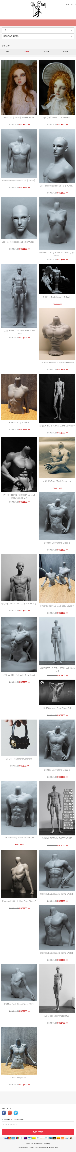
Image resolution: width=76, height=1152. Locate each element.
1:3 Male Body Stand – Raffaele (57, 297)
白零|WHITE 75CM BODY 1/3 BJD (57, 838)
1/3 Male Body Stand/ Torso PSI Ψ (19, 1004)
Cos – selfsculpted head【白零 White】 (19, 242)
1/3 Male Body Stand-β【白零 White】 (57, 953)
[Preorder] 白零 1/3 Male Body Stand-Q (19, 901)
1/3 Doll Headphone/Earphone (19, 759)
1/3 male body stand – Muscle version (57, 362)
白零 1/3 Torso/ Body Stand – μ (57, 481)
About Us (29, 1144)
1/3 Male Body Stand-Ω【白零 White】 (19, 180)
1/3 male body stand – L (19, 1078)
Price (47, 51)
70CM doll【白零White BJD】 (57, 1016)
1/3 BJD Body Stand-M (19, 422)
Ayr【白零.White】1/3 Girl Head (57, 117)
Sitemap (47, 1144)
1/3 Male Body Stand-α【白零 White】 (57, 894)
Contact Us (38, 1144)
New (9, 51)
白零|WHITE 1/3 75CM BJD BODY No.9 (57, 426)
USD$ (69, 4)
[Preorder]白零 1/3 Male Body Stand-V (57, 606)
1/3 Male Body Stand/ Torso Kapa (19, 837)
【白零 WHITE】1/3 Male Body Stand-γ (18, 675)
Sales (27, 51)
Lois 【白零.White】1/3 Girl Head (19, 117)
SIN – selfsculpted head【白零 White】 (57, 186)
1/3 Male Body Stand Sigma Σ (57, 543)
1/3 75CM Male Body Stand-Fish (57, 708)
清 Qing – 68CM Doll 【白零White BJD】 (19, 603)
